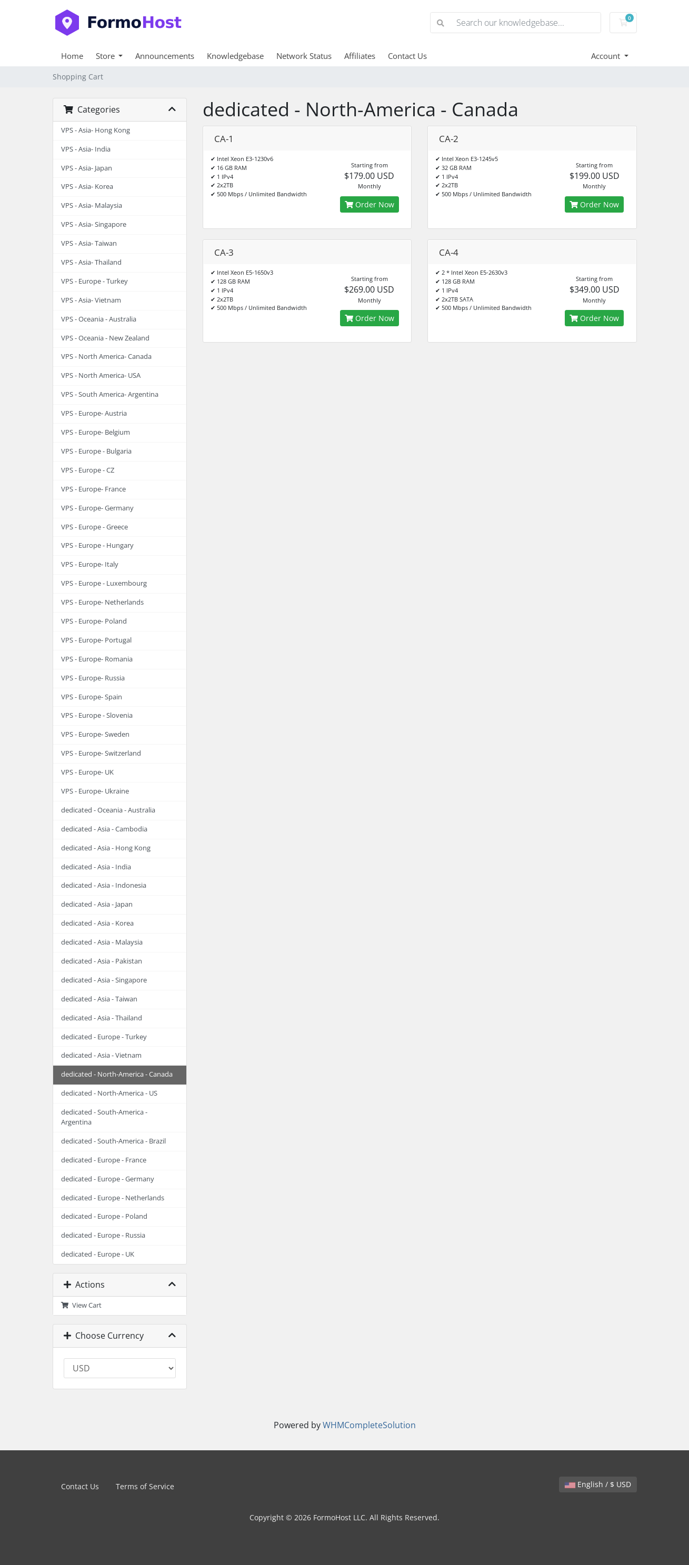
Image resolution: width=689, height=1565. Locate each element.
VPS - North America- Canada (106, 356)
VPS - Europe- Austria (94, 413)
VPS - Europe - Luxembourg (104, 583)
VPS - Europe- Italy (89, 564)
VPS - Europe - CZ (87, 470)
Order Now (369, 204)
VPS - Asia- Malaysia (91, 205)
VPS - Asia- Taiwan (89, 243)
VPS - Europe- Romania (97, 659)
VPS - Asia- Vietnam (91, 300)
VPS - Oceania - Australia (98, 319)
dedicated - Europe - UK (97, 1254)
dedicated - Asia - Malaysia (102, 942)
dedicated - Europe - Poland (104, 1216)
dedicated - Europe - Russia (103, 1235)
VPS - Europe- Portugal (96, 640)
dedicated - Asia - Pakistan (101, 961)
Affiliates (359, 56)
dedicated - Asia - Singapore (104, 980)
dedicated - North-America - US (109, 1093)
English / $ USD (598, 1484)
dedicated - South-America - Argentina (104, 1117)
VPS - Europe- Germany (97, 508)
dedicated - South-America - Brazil (113, 1141)
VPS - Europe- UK (87, 772)
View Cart (81, 1305)
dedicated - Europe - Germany (107, 1179)
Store (106, 56)
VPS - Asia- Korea (87, 186)
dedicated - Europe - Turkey (104, 1036)
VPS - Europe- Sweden (95, 734)
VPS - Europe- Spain (91, 697)
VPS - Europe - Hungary (97, 545)
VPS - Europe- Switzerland (101, 753)
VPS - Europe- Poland (94, 621)
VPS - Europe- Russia (93, 678)
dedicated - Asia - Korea (97, 923)
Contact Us (407, 56)
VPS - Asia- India (86, 149)
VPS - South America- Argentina (109, 394)
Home (72, 56)
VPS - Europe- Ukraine (95, 791)
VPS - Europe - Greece (94, 527)
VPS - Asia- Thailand (91, 262)
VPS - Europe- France (93, 489)
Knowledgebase (235, 56)
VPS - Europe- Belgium (95, 432)
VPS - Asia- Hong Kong (95, 130)
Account (606, 56)
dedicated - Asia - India (96, 866)
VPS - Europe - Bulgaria (96, 451)
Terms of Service (145, 1486)
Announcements (164, 56)
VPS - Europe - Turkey (94, 281)
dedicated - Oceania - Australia (108, 810)
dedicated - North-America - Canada (117, 1074)
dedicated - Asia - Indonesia (103, 885)
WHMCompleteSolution (369, 1425)
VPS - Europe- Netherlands (102, 602)
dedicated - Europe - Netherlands (112, 1197)
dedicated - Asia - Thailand (101, 1018)
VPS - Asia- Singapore (93, 224)
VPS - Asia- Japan (86, 168)
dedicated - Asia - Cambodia (104, 829)
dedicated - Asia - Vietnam (101, 1055)
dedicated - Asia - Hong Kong (106, 848)
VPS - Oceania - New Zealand (105, 338)
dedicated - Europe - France (103, 1160)
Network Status (304, 56)
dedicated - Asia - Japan (97, 904)
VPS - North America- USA (101, 375)
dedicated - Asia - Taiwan (99, 999)
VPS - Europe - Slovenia (97, 715)
